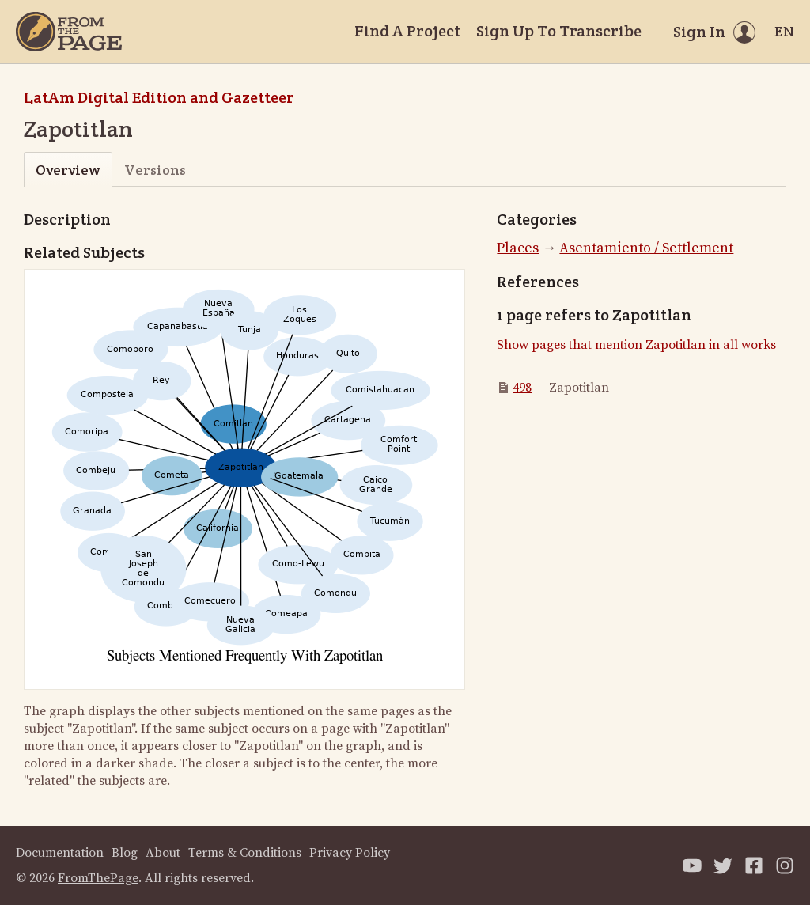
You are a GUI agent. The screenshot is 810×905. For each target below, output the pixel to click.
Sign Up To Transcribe (559, 31)
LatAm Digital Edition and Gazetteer (159, 97)
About (163, 853)
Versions (155, 170)
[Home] (69, 31)
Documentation (60, 853)
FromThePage (98, 878)
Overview (68, 170)
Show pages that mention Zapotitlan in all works (636, 345)
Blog (125, 853)
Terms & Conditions (244, 853)
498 (522, 388)
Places (518, 248)
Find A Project (407, 31)
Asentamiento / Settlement (646, 248)
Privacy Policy (349, 853)
